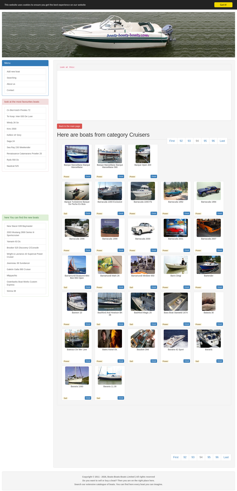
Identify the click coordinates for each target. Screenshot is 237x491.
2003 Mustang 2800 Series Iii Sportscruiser (20, 233)
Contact (10, 90)
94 (197, 140)
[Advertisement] (25, 194)
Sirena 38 (11, 291)
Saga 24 (11, 141)
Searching (11, 78)
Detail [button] (88, 176)
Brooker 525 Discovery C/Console (23, 247)
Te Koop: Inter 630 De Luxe (19, 116)
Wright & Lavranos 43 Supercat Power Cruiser (25, 255)
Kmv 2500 (11, 129)
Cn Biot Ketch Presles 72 (18, 110)
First (172, 140)
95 (205, 140)
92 (181, 140)
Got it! (223, 4)
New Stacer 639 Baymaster (19, 226)
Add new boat (13, 71)
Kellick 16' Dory (14, 135)
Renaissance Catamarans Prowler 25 (24, 153)
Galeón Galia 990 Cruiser (19, 269)
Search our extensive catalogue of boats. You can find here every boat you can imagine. (118, 484)
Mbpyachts (12, 275)
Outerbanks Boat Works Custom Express (22, 283)
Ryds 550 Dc (13, 160)
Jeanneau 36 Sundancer (18, 263)
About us (11, 84)
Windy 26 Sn (13, 122)
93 (189, 140)
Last (222, 140)
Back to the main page (69, 126)
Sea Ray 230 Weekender (18, 147)
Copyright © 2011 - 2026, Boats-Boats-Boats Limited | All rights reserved (118, 477)
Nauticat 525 (13, 166)
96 (213, 140)
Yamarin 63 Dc (14, 241)
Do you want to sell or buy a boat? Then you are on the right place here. (119, 480)
